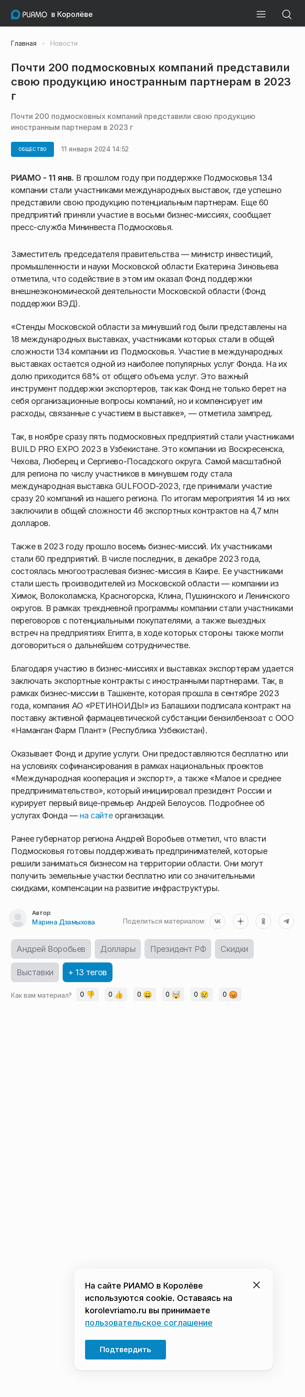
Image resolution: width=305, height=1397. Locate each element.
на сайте (96, 815)
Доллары (117, 949)
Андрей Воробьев (51, 949)
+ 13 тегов (87, 972)
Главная (24, 43)
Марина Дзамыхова (63, 922)
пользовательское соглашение (149, 1322)
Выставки (35, 972)
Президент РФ (178, 949)
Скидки (234, 949)
